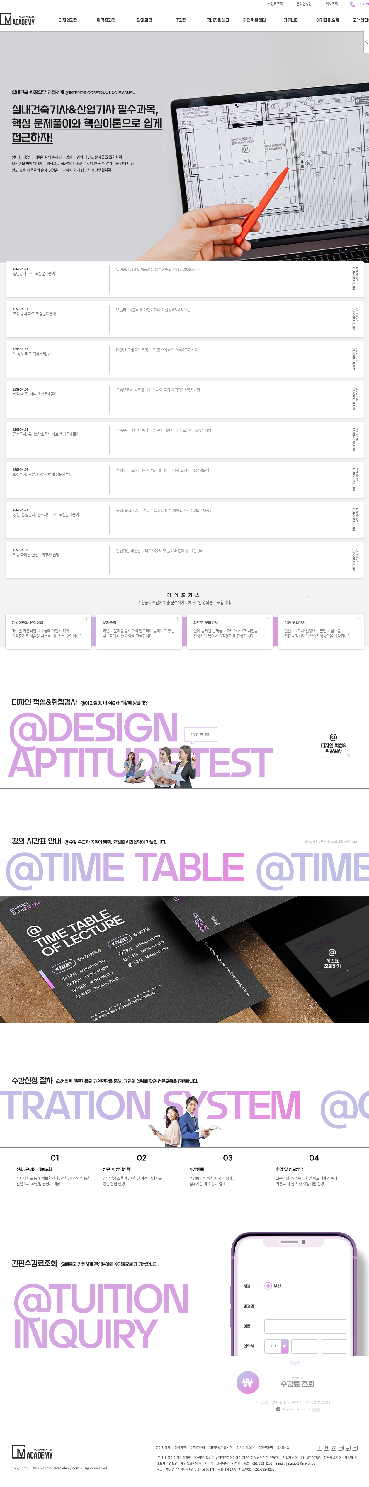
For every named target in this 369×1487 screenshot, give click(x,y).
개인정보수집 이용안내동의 (296, 1409)
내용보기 (316, 1409)
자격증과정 (106, 20)
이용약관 (180, 1447)
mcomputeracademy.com (59, 1468)
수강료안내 (197, 1447)
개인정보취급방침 (220, 1447)
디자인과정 (68, 20)
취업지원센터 (254, 20)
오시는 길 (283, 1447)
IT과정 (181, 20)
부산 (272, 1286)
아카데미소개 (327, 20)
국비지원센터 (217, 20)
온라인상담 (163, 1447)
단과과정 (144, 20)
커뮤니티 (290, 20)
